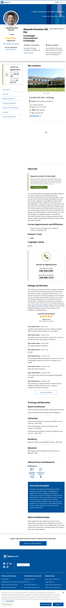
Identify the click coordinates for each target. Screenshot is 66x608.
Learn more (51, 184)
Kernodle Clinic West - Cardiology (41, 97)
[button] (64, 2)
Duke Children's (49, 582)
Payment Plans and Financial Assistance (12, 590)
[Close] (63, 595)
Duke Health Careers (30, 584)
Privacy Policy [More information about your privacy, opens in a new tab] (10, 603)
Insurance (5, 112)
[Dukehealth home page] (8, 2)
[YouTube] (8, 567)
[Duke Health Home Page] (11, 556)
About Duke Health (29, 579)
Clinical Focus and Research (11, 108)
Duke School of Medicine (52, 585)
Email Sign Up (28, 590)
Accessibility (4, 579)
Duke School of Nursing (52, 587)
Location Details (28, 53)
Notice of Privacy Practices (8, 587)
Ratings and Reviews (9, 98)
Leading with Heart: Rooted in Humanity (12, 582)
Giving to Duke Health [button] (32, 543)
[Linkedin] (11, 564)
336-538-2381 (46, 270)
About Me (5, 94)
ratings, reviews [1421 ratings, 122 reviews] (11, 44)
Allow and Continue (38, 187)
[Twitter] (4, 567)
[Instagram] (8, 564)
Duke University (49, 590)
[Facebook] (4, 564)
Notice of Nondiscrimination (9, 584)
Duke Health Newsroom (31, 587)
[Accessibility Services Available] (44, 93)
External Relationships (9, 117)
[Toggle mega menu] (61, 2)
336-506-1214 (46, 277)
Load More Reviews (46, 392)
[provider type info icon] (64, 29)
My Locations (6, 89)
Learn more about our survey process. (40, 304)
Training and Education (9, 103)
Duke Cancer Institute (51, 579)
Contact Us (23, 565)
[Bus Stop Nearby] (48, 93)
